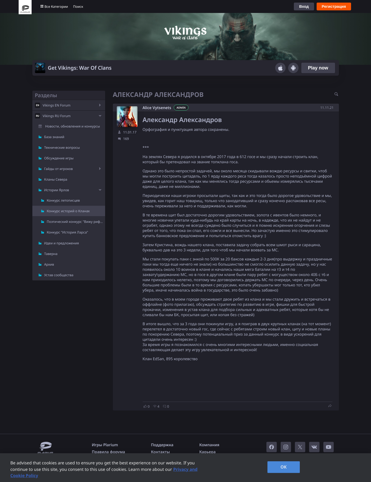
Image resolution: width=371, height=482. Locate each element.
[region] (185, 467)
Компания (209, 445)
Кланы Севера (55, 179)
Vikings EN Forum (57, 105)
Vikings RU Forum (57, 116)
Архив (49, 264)
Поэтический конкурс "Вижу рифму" (76, 221)
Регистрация (334, 6)
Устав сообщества (59, 275)
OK (283, 467)
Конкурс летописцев (63, 200)
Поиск (78, 6)
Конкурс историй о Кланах (68, 211)
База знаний (54, 136)
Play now (318, 67)
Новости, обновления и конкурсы (72, 126)
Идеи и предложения (61, 243)
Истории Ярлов (56, 190)
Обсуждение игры (59, 158)
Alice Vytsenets (157, 107)
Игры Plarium (105, 445)
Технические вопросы (62, 147)
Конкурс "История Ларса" (67, 232)
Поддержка (162, 445)
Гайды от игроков (58, 168)
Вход (304, 6)
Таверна (51, 253)
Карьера (207, 452)
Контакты (160, 452)
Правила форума (108, 452)
